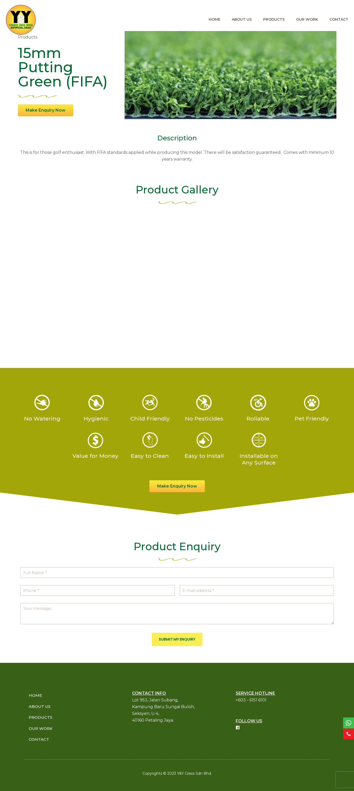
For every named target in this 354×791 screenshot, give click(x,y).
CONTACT (39, 739)
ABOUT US (39, 706)
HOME (35, 695)
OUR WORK (41, 728)
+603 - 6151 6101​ (251, 700)
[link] (348, 722)
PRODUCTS (40, 717)
